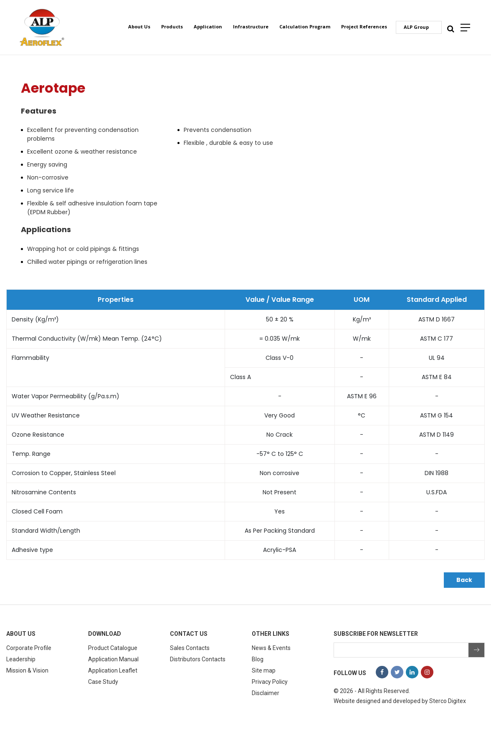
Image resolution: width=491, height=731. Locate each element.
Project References (364, 26)
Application (208, 26)
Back (464, 580)
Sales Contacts (190, 648)
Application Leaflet (112, 670)
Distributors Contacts (197, 659)
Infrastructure (250, 26)
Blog (257, 659)
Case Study (103, 681)
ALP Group (416, 27)
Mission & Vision (27, 670)
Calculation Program (304, 26)
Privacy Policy (270, 681)
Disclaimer (265, 693)
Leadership (20, 659)
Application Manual (113, 659)
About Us (139, 26)
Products (172, 26)
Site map (264, 670)
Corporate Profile (28, 648)
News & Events (271, 648)
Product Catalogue (112, 648)
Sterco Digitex (447, 701)
